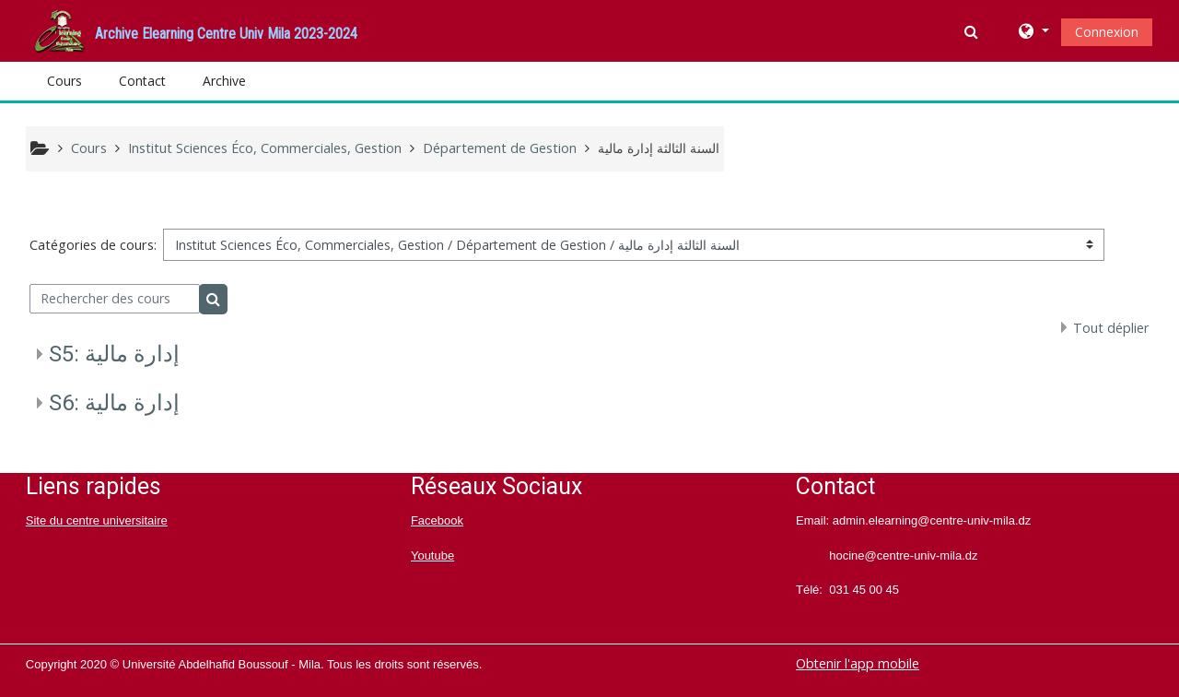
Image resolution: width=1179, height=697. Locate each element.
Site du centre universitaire (97, 520)
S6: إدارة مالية (114, 403)
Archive (224, 80)
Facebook (437, 520)
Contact (142, 80)
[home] (60, 29)
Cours (64, 80)
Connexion (1106, 32)
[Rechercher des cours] (114, 298)
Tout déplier (1111, 328)
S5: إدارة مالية (114, 354)
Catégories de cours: (93, 245)
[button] (973, 31)
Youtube (432, 555)
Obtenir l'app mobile (857, 663)
